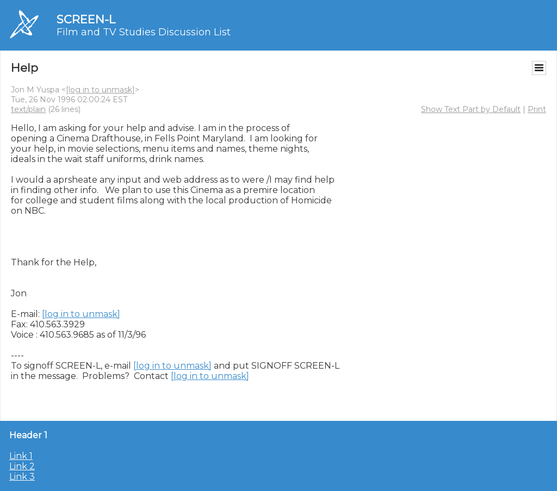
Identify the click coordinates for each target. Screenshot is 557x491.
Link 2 (22, 466)
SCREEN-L (86, 19)
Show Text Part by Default (471, 109)
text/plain (28, 109)
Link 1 (21, 456)
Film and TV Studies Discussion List (144, 32)
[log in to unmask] (100, 90)
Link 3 (22, 476)
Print (537, 109)
